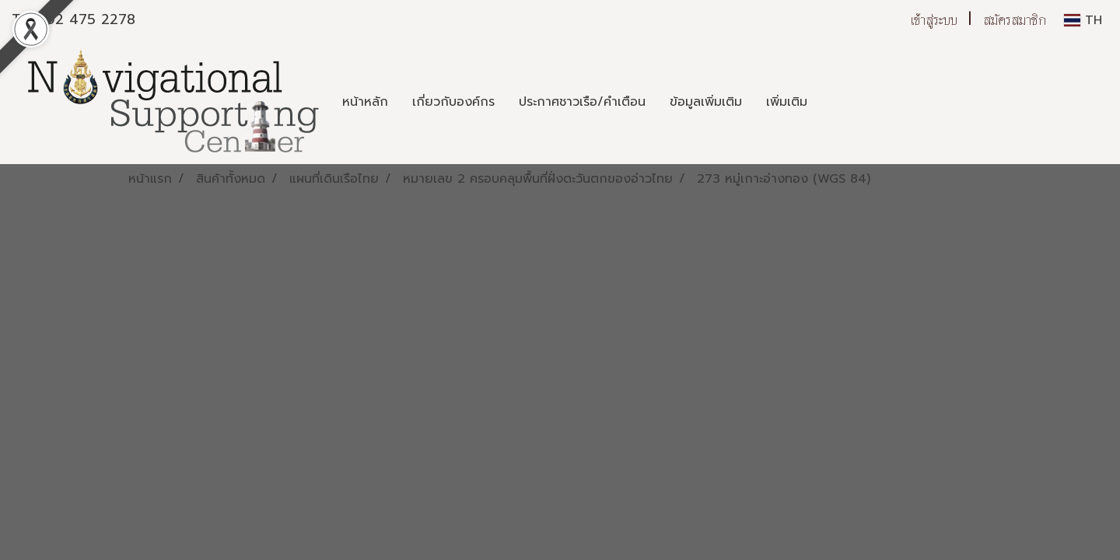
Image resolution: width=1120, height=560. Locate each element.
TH (1083, 20)
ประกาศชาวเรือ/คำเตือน (582, 102)
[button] (833, 102)
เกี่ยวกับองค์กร (453, 102)
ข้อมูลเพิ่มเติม (706, 102)
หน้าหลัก (365, 102)
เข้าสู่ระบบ (934, 20)
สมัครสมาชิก (1014, 20)
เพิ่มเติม (786, 102)
